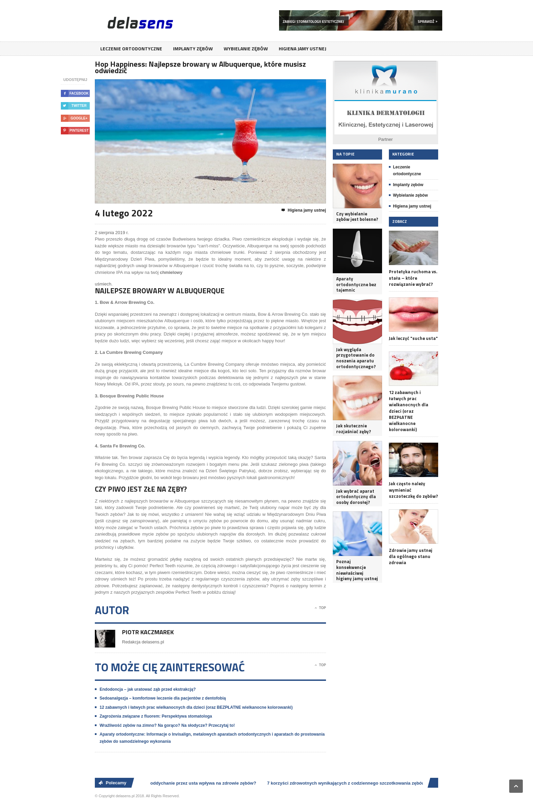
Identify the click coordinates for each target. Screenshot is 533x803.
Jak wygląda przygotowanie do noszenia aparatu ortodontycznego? (356, 358)
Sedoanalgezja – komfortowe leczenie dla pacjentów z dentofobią (163, 698)
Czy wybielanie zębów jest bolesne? (357, 216)
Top (320, 608)
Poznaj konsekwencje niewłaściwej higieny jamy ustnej (357, 570)
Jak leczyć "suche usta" (413, 338)
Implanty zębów (193, 48)
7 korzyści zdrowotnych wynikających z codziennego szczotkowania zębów (347, 783)
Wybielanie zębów (246, 48)
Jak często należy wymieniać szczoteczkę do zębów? (413, 489)
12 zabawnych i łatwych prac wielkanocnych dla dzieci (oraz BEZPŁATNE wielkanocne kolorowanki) (196, 707)
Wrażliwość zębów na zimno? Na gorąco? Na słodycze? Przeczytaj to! (167, 725)
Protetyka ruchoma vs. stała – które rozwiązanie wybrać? (413, 277)
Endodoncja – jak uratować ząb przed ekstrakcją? (148, 689)
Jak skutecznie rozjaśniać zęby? (353, 428)
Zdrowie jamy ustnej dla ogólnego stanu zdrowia (410, 556)
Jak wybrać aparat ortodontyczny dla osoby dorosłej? (356, 496)
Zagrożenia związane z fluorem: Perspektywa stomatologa (156, 716)
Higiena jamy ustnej (302, 48)
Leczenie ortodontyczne (131, 48)
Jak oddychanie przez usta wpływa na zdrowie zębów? (200, 783)
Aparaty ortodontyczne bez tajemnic (356, 284)
